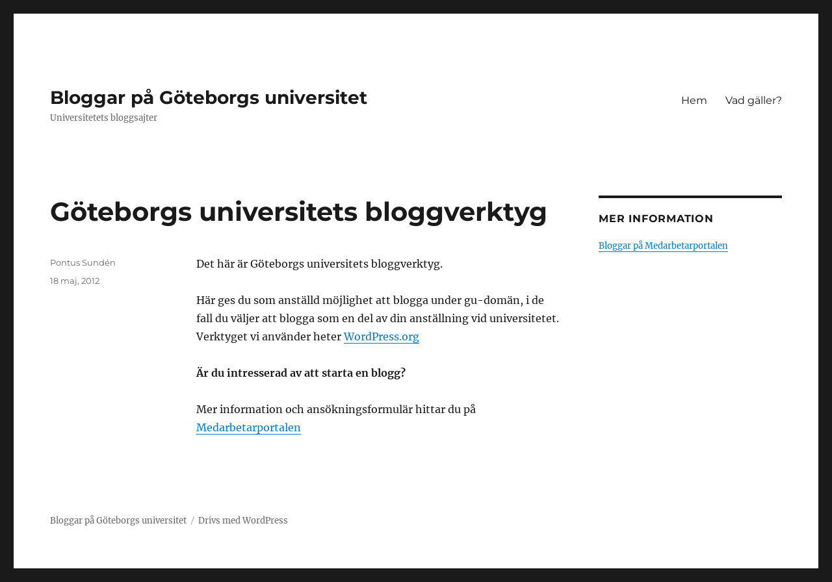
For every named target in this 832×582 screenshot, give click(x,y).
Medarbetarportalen (248, 427)
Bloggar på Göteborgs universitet (208, 97)
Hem (694, 100)
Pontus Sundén (83, 262)
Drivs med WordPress (243, 520)
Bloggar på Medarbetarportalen (663, 245)
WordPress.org (381, 336)
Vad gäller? (753, 100)
